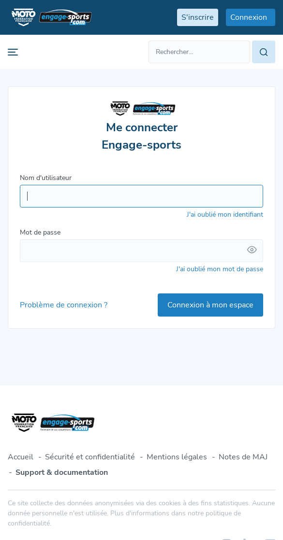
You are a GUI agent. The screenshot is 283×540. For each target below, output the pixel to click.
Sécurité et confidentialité (90, 457)
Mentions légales (177, 457)
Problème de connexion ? (63, 305)
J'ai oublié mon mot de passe (219, 269)
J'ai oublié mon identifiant (225, 214)
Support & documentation (61, 472)
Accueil (20, 457)
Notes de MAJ (243, 457)
